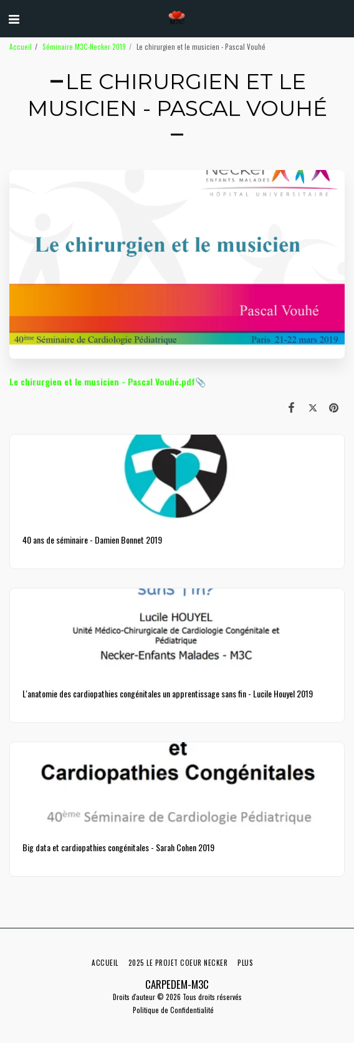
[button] (13, 18)
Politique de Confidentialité (173, 1010)
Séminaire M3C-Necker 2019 (84, 47)
